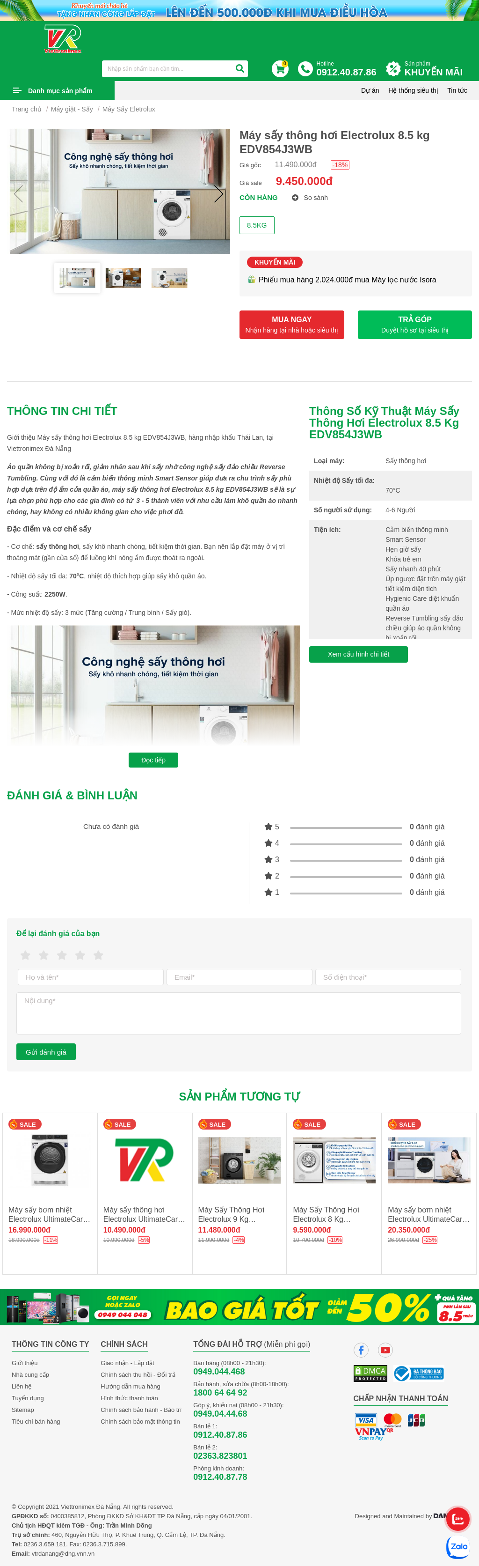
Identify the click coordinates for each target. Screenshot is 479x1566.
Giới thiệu (24, 1363)
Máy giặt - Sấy (72, 109)
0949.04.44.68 (220, 1413)
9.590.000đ (312, 1230)
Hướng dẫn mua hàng (130, 1386)
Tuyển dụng (28, 1398)
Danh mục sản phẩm (60, 91)
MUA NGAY (291, 325)
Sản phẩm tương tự (239, 1096)
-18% (340, 165)
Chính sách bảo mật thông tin (140, 1421)
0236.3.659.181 (45, 1544)
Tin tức (457, 90)
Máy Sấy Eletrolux (128, 109)
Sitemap (23, 1409)
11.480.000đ (219, 1230)
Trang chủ (27, 109)
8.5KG (257, 225)
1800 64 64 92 (220, 1392)
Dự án (370, 90)
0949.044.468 (219, 1371)
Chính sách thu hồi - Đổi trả (138, 1374)
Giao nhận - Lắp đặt (127, 1363)
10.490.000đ (124, 1230)
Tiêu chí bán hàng (36, 1421)
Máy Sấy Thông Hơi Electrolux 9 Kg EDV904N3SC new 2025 (239, 1219)
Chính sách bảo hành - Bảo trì (141, 1409)
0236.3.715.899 (104, 1544)
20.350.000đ (409, 1230)
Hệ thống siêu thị (413, 90)
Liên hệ (21, 1386)
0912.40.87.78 (220, 1477)
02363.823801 (220, 1456)
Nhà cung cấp (30, 1374)
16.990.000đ (29, 1230)
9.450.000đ (304, 181)
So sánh (310, 197)
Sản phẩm (436, 69)
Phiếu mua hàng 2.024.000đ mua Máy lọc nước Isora (341, 280)
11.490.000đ (296, 165)
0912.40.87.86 (220, 1435)
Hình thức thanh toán (129, 1398)
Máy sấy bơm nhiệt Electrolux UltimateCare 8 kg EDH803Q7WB (427, 1219)
